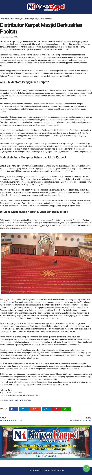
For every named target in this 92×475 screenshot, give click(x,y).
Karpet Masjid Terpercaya (13, 19)
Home (2, 19)
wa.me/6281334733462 (29, 395)
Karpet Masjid (8, 400)
